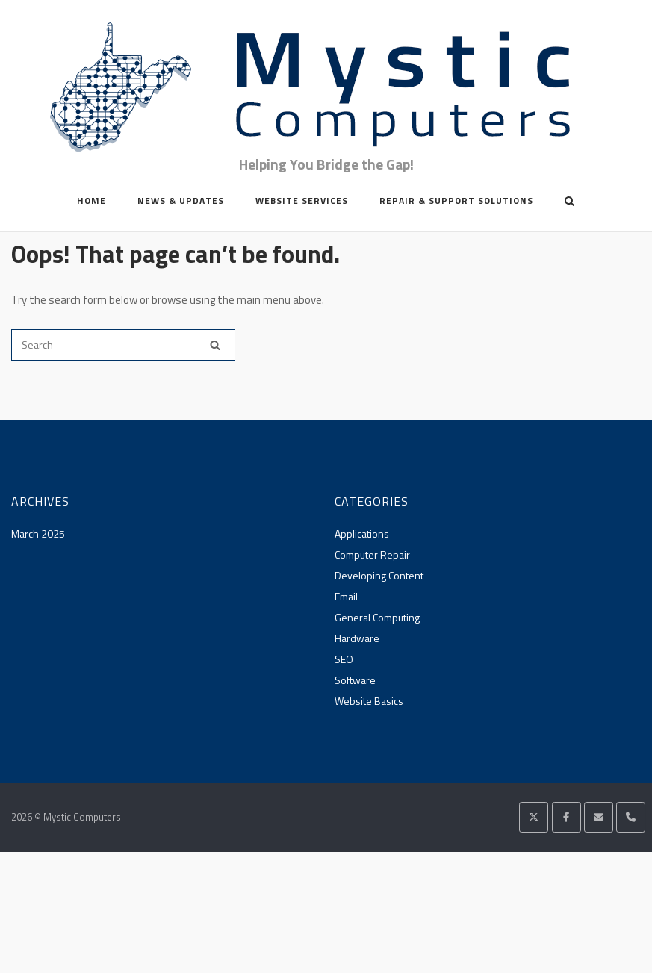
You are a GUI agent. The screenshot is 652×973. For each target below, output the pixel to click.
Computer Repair (372, 554)
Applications (362, 533)
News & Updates (180, 200)
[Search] (215, 345)
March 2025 (38, 533)
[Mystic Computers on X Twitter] (533, 817)
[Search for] (123, 345)
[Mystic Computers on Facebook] (566, 817)
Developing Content (379, 575)
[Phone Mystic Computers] (630, 817)
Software (355, 680)
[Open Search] (569, 202)
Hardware (357, 638)
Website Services (301, 200)
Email (346, 596)
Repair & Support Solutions (456, 200)
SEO (344, 659)
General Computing (377, 617)
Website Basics (369, 701)
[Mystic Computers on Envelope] (598, 817)
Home (91, 200)
